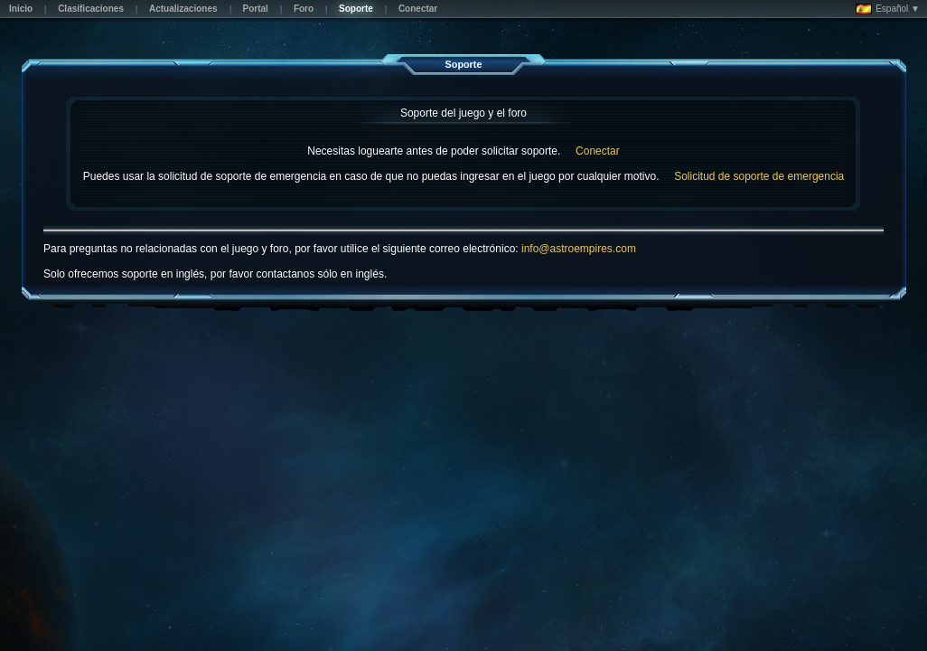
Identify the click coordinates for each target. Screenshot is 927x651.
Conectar (598, 151)
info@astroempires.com (578, 248)
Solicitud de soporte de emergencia (759, 176)
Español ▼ (888, 9)
